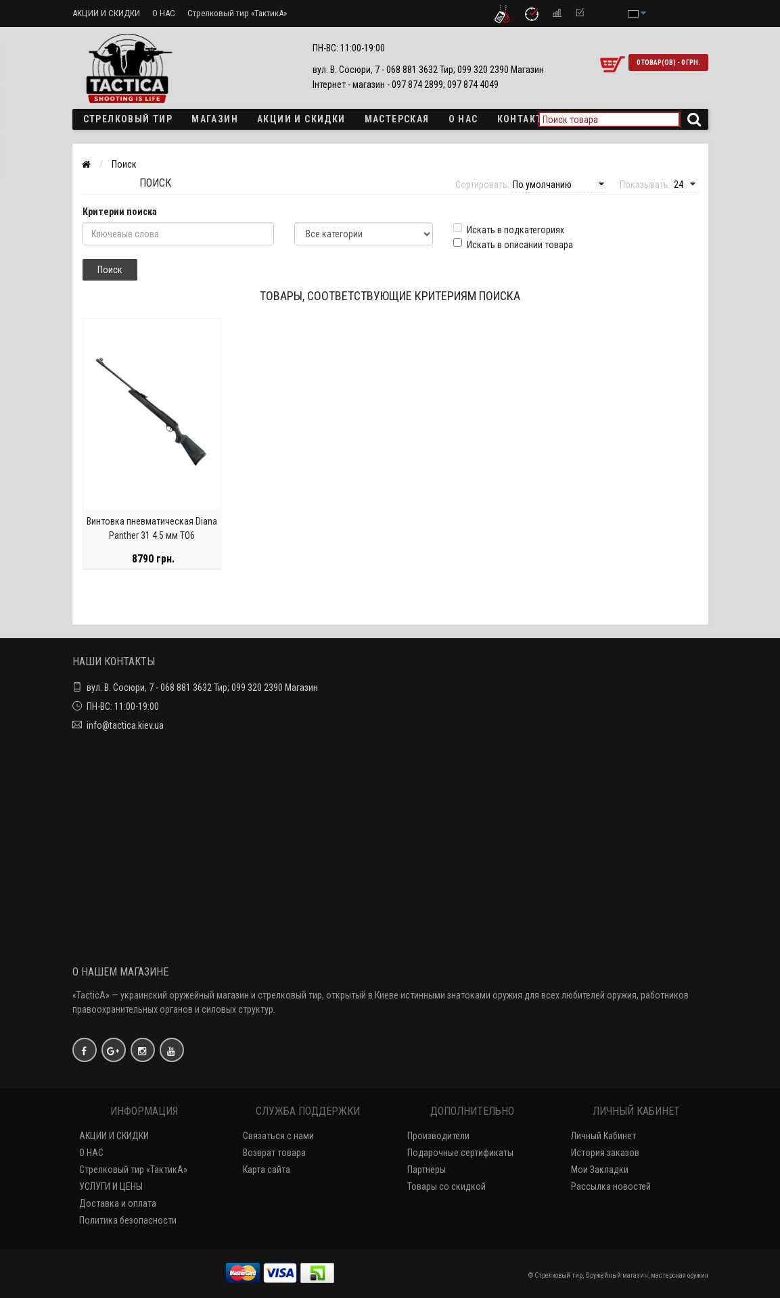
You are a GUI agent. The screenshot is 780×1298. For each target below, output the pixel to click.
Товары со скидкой (446, 1186)
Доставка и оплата (117, 1203)
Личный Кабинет (603, 1135)
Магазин (214, 119)
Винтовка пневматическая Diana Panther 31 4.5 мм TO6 (152, 529)
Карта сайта (266, 1169)
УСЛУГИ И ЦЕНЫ (111, 1186)
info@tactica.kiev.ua (125, 725)
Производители (438, 1135)
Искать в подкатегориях (508, 229)
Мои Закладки (599, 1169)
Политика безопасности (128, 1220)
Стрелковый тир (128, 119)
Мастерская (397, 119)
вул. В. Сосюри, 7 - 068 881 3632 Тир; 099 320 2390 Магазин (202, 687)
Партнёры (426, 1169)
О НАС (163, 13)
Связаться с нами (278, 1135)
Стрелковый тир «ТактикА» (237, 13)
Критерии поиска (120, 211)
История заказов (605, 1152)
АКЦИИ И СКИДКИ (106, 13)
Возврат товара (274, 1152)
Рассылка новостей (611, 1186)
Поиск (124, 164)
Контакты (524, 119)
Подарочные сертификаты (460, 1152)
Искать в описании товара (513, 244)
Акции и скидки (301, 119)
